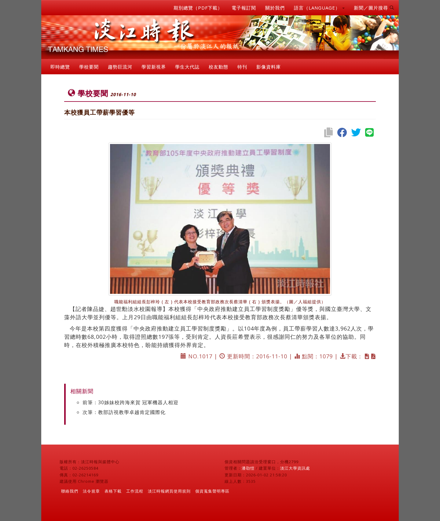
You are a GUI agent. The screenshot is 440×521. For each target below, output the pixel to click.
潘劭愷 (248, 468)
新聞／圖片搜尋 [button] (374, 8)
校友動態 (218, 67)
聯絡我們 (69, 491)
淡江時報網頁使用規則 (169, 491)
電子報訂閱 (244, 8)
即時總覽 (60, 67)
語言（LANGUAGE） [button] (319, 8)
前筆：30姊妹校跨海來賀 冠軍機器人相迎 (130, 402)
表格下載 (113, 491)
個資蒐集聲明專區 (212, 491)
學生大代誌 (187, 67)
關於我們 (275, 8)
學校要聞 (89, 67)
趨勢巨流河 (120, 67)
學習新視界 (153, 67)
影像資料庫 (268, 67)
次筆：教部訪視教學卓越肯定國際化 (124, 412)
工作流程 (134, 491)
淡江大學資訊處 (295, 468)
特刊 (242, 67)
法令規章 (91, 491)
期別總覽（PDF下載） (198, 8)
